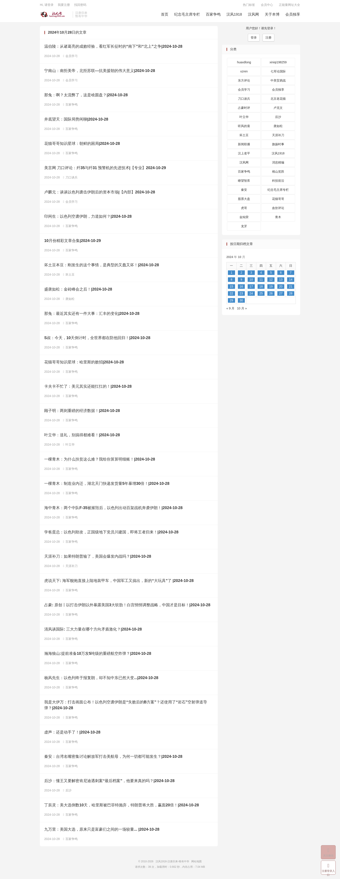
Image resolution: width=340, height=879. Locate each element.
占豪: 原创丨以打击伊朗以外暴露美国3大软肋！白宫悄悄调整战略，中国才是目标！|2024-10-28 (127, 606)
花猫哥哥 (278, 200)
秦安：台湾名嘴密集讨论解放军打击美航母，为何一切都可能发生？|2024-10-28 (113, 758)
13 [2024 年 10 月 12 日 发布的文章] (281, 281)
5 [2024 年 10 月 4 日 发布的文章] (271, 274)
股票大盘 (244, 200)
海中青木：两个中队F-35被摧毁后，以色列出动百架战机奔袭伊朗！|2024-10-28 (113, 509)
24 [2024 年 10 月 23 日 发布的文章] (251, 295)
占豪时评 (244, 109)
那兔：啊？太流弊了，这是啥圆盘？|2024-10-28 (86, 96)
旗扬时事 (278, 145)
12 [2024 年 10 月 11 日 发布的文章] (271, 281)
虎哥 (244, 209)
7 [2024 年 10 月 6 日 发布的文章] (291, 274)
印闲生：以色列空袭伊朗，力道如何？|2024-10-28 (88, 218)
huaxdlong (244, 63)
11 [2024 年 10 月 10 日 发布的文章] (261, 281)
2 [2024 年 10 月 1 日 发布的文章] (241, 274)
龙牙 (244, 227)
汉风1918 (234, 15)
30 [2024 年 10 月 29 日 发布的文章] (241, 302)
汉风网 (253, 15)
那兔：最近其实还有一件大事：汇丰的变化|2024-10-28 (91, 315)
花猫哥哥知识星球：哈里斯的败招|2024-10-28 (84, 363)
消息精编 (278, 164)
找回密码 (80, 5)
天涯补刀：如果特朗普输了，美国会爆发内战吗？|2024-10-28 (97, 558)
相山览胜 (278, 173)
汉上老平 (244, 155)
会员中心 (267, 5)
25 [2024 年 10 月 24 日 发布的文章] (261, 295)
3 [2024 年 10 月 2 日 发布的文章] (251, 274)
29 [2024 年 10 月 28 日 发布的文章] (231, 302)
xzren (244, 73)
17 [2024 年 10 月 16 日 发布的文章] (251, 288)
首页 (164, 15)
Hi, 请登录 (47, 5)
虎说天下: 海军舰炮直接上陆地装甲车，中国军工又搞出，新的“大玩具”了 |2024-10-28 (119, 582)
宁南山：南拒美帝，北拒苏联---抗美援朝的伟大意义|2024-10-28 (99, 72)
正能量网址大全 (289, 5)
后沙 (67, 792)
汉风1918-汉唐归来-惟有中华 (55, 15)
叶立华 (69, 446)
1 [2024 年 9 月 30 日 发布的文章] (231, 274)
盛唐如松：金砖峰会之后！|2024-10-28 (78, 291)
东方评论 (244, 82)
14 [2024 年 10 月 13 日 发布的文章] (291, 281)
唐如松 (69, 300)
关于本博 (272, 15)
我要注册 (64, 5)
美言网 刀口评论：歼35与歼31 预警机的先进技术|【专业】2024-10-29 (105, 169)
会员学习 (70, 57)
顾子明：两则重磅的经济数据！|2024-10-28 (82, 412)
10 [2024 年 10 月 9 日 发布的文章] (251, 281)
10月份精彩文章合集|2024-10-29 (72, 242)
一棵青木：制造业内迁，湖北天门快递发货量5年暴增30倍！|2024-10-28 (106, 485)
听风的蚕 (244, 127)
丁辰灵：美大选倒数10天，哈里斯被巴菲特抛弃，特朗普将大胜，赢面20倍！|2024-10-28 (121, 806)
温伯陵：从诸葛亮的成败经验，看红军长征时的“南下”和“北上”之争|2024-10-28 (113, 48)
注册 (268, 39)
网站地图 (196, 862)
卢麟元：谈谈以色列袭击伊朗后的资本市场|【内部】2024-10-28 (99, 193)
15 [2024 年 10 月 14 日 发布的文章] (231, 288)
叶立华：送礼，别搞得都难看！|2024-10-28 (82, 436)
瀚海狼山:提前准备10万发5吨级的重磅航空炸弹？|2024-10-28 (97, 655)
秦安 (244, 191)
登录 (254, 39)
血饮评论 (278, 209)
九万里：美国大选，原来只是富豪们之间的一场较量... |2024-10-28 (101, 831)
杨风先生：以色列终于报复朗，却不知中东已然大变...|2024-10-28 (101, 679)
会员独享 (292, 15)
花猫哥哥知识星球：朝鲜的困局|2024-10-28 (82, 145)
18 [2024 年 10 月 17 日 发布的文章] (261, 288)
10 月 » (242, 310)
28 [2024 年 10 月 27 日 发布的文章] (291, 295)
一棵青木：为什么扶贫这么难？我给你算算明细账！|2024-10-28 (99, 461)
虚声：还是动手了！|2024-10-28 (72, 734)
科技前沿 (278, 182)
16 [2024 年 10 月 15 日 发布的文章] (241, 288)
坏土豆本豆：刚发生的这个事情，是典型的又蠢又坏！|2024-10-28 (101, 266)
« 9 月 (230, 310)
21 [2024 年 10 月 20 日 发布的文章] (291, 288)
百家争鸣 (213, 15)
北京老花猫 (278, 100)
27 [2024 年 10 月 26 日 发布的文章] (281, 295)
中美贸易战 (278, 82)
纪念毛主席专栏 (187, 15)
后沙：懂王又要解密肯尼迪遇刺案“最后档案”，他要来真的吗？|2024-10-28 (109, 782)
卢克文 (278, 109)
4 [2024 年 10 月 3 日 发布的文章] (261, 274)
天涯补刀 (70, 567)
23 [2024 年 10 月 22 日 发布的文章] (241, 295)
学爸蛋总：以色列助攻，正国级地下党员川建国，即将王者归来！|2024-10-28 (111, 533)
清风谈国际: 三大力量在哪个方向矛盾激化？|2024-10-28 (93, 631)
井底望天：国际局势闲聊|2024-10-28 (76, 121)
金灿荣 (243, 218)
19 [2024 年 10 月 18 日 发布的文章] (271, 288)
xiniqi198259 (278, 63)
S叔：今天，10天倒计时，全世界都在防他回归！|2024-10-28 (97, 339)
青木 (278, 218)
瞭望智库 (244, 182)
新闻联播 (244, 145)
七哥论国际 (278, 73)
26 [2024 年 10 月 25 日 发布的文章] (271, 295)
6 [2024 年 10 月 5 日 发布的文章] (281, 274)
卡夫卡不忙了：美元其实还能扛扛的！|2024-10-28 (88, 388)
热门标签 (249, 5)
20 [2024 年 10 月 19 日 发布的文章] (281, 288)
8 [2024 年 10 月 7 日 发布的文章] (231, 281)
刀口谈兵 (70, 179)
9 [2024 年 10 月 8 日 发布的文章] (241, 281)
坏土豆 (69, 276)
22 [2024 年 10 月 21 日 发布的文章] (231, 295)
